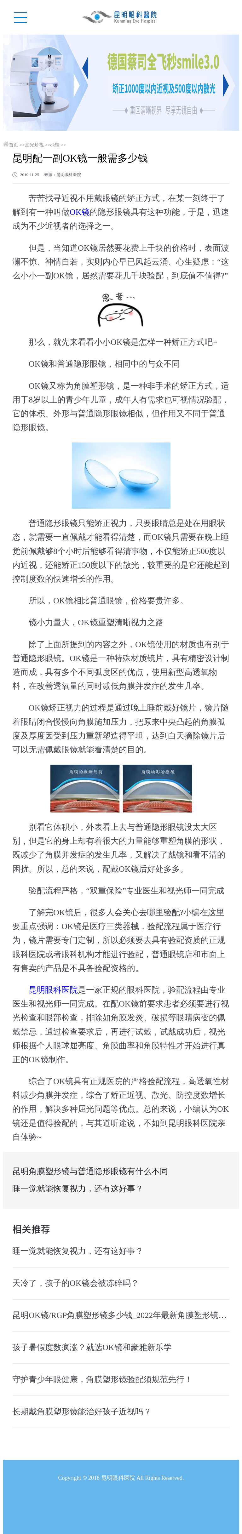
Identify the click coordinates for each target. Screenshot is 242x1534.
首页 (13, 144)
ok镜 (55, 144)
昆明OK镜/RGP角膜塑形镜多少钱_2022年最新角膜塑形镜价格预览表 (121, 1315)
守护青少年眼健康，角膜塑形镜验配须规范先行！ (102, 1379)
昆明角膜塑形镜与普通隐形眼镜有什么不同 (90, 1171)
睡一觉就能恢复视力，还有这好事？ (77, 1188)
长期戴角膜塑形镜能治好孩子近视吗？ (82, 1411)
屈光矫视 (34, 144)
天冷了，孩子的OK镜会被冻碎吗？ (75, 1283)
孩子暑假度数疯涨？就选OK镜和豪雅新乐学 (92, 1347)
